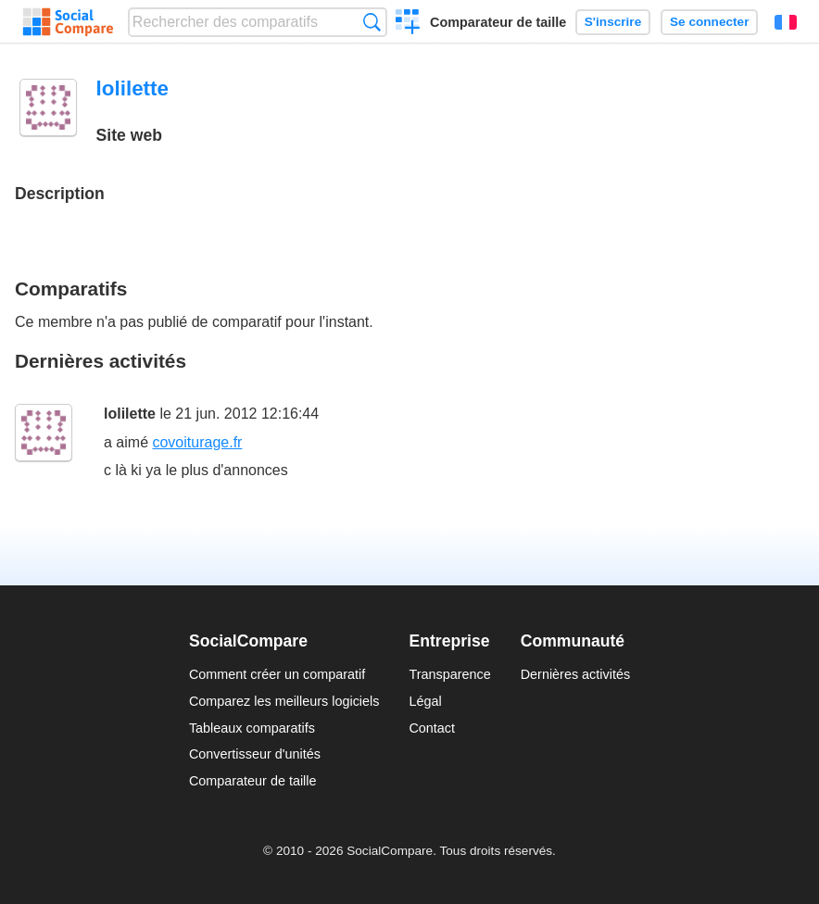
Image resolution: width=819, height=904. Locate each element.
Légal (425, 701)
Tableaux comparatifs (252, 728)
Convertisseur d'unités (255, 754)
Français (786, 22)
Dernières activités (575, 674)
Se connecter (709, 22)
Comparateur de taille (498, 22)
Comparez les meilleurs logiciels (284, 701)
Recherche (372, 22)
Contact (432, 728)
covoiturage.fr (197, 442)
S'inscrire (613, 22)
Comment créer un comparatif (277, 674)
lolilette (130, 413)
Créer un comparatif (408, 24)
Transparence (449, 674)
